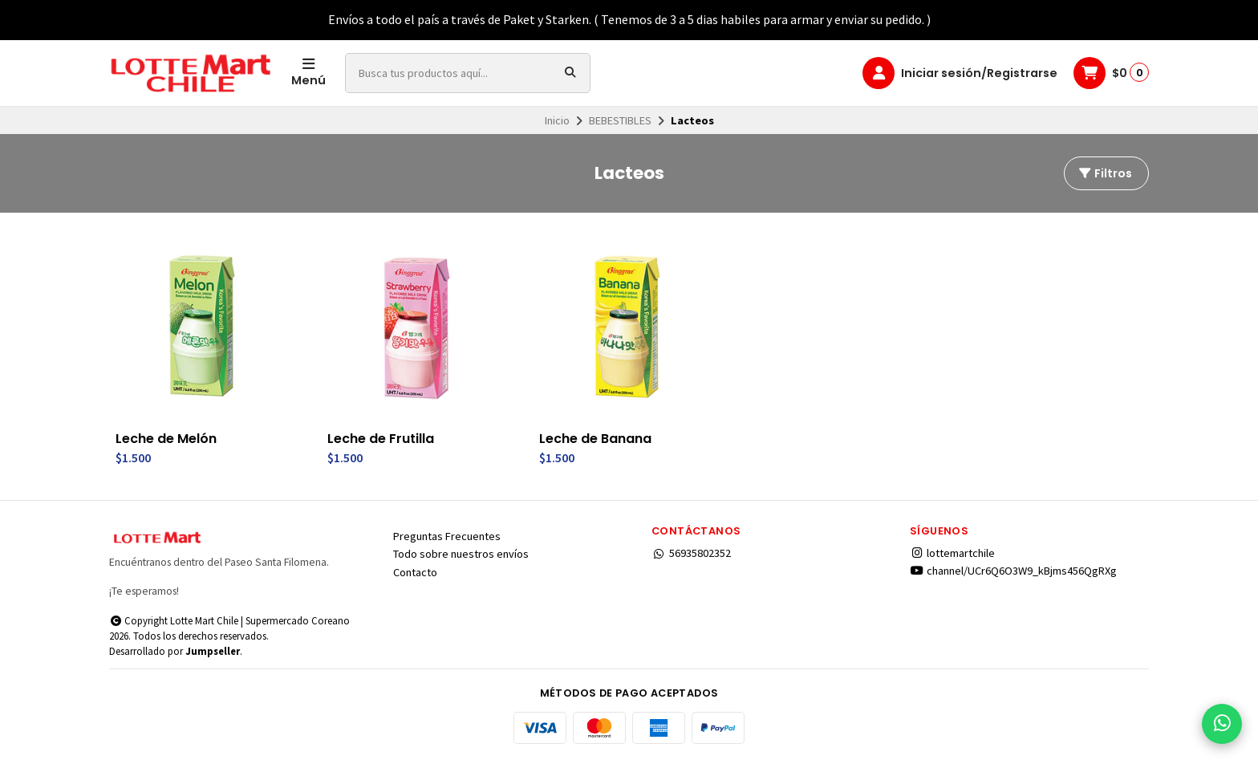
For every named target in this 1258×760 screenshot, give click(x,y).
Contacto (415, 572)
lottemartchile (952, 553)
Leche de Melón (166, 439)
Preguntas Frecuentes (447, 536)
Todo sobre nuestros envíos (461, 553)
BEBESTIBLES (620, 120)
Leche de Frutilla (380, 439)
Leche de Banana (595, 439)
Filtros (1104, 173)
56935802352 (691, 553)
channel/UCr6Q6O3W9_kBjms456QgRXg (1013, 570)
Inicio (557, 120)
